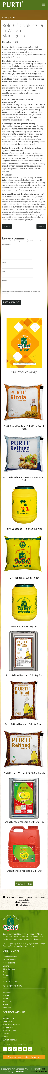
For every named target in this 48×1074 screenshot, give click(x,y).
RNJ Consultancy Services (38, 1070)
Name (4, 262)
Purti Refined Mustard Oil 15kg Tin (24, 675)
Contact (6, 1033)
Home (4, 17)
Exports (6, 966)
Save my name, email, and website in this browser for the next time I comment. (21, 292)
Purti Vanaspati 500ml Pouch (24, 577)
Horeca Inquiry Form (11, 1024)
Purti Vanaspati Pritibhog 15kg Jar (24, 528)
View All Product (24, 884)
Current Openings (10, 1040)
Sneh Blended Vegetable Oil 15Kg (24, 870)
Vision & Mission (10, 959)
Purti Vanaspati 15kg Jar (24, 626)
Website (4, 280)
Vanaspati (7, 992)
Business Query (9, 1030)
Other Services (9, 969)
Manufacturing (9, 963)
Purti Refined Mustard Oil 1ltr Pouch (24, 724)
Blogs (5, 972)
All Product (7, 1007)
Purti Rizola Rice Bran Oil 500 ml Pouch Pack (24, 427)
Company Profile (10, 956)
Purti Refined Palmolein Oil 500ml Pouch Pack (24, 478)
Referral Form (8, 1018)
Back (7, 226)
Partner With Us (9, 1027)
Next (41, 226)
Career (5, 1036)
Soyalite (6, 995)
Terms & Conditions (11, 981)
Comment (6, 244)
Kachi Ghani (8, 1001)
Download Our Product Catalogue (24, 1057)
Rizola (5, 1004)
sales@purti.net (25, 905)
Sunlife (5, 998)
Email (4, 271)
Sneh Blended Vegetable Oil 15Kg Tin (24, 821)
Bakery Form (8, 1021)
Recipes (6, 975)
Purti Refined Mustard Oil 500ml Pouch (24, 773)
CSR (4, 978)
